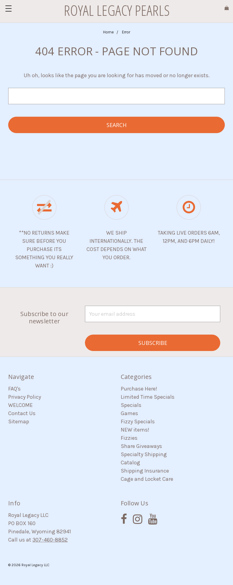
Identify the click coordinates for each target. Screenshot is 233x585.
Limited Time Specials (147, 397)
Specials (131, 405)
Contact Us (21, 413)
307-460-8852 (50, 539)
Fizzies (129, 438)
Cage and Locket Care (147, 479)
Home (108, 32)
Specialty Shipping (144, 454)
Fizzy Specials (138, 421)
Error (126, 32)
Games (129, 413)
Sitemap (18, 421)
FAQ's (14, 388)
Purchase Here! (139, 388)
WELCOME (20, 405)
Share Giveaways (141, 446)
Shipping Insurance (145, 470)
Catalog (130, 462)
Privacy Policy (24, 397)
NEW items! (135, 429)
